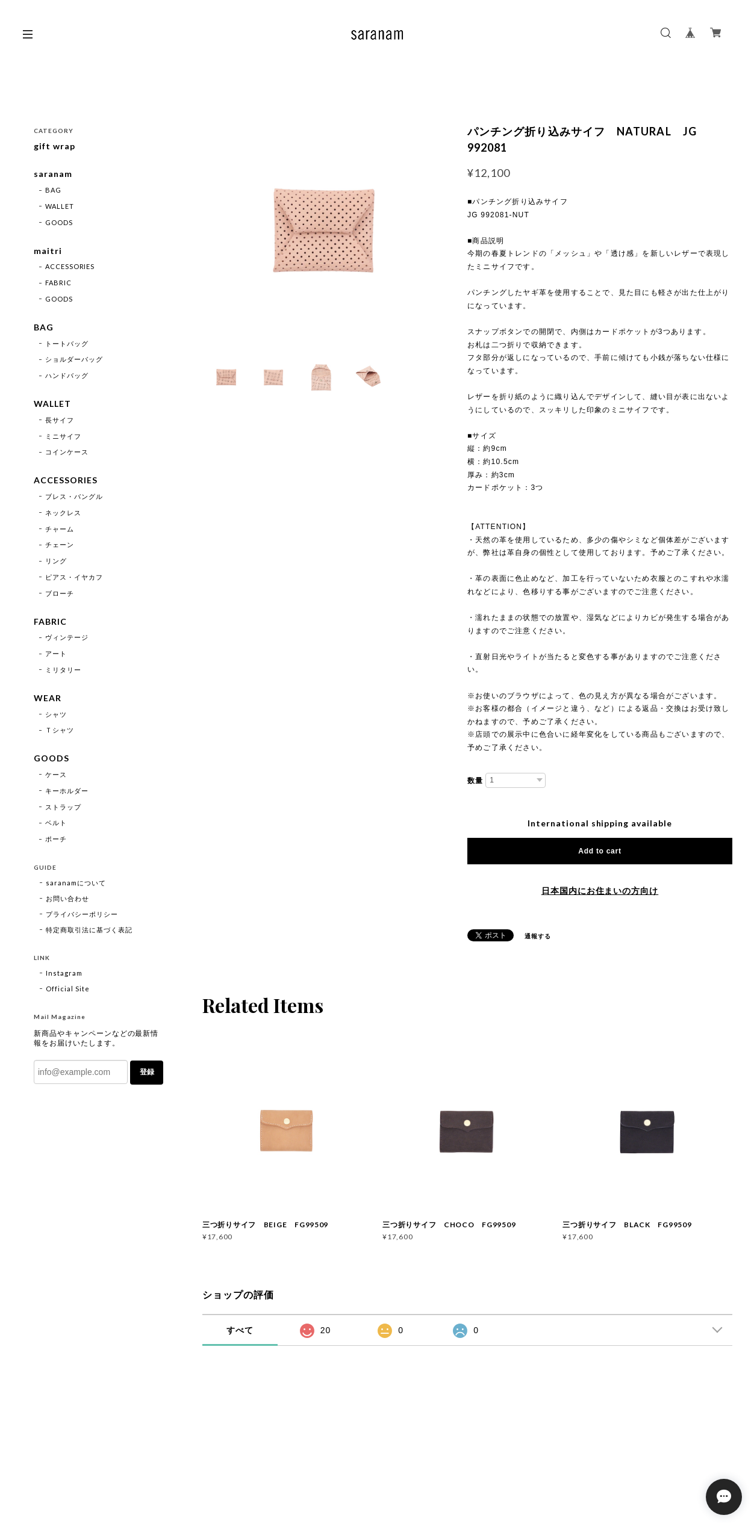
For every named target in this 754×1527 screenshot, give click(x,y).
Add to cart (599, 851)
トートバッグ (67, 343)
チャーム (59, 529)
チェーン (59, 544)
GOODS (59, 222)
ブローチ (59, 593)
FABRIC (58, 283)
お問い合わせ (67, 898)
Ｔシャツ (59, 730)
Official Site (67, 989)
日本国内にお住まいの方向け (599, 891)
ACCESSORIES (70, 266)
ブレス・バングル (74, 496)
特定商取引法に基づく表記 (89, 930)
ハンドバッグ (67, 375)
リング (56, 561)
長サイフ (59, 420)
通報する (538, 936)
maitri (48, 251)
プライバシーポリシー (82, 914)
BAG (53, 190)
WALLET (59, 206)
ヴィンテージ (67, 637)
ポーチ (56, 839)
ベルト (56, 822)
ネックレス (63, 512)
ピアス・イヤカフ (74, 577)
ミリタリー (63, 670)
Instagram (64, 973)
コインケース (67, 452)
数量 (475, 780)
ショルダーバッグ (74, 359)
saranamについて (76, 883)
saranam (53, 174)
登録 (147, 1072)
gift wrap (54, 146)
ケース (56, 774)
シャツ (56, 714)
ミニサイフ (63, 436)
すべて (240, 1330)
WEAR (47, 698)
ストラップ (63, 807)
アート (56, 653)
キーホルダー (67, 790)
